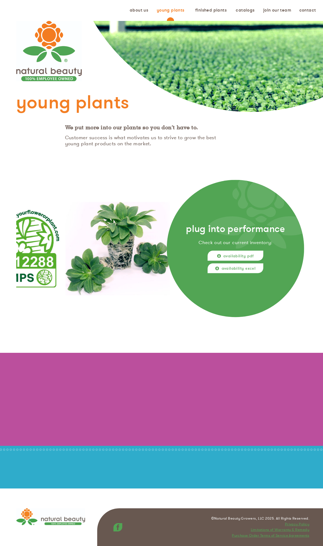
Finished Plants (211, 10)
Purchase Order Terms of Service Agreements (270, 536)
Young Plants (170, 10)
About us (139, 10)
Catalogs (245, 10)
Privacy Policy (297, 524)
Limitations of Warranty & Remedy (280, 530)
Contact (307, 10)
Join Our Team (277, 10)
